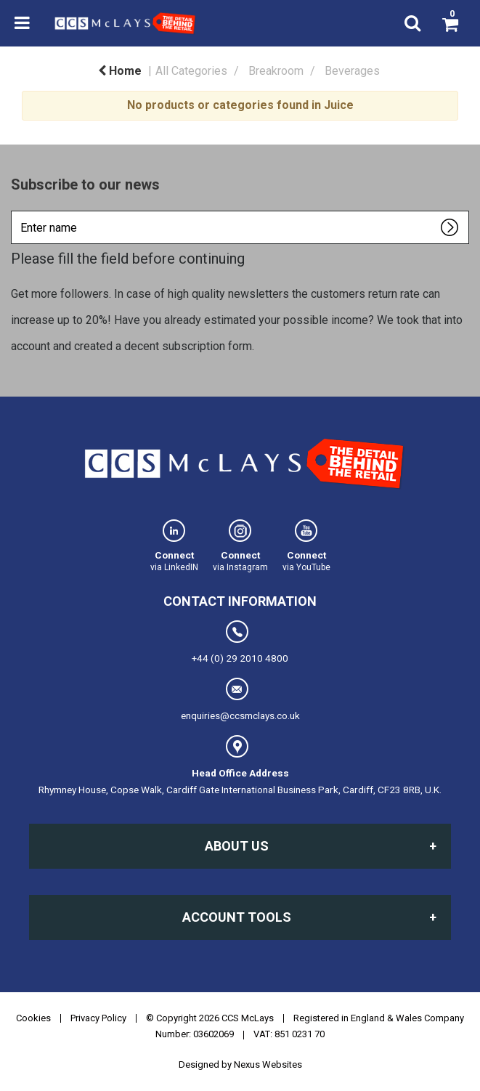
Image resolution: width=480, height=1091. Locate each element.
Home (120, 71)
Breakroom (276, 71)
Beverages (352, 71)
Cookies (33, 1018)
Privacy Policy (98, 1018)
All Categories (191, 71)
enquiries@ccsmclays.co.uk (240, 699)
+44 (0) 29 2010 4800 (240, 642)
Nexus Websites (268, 1064)
